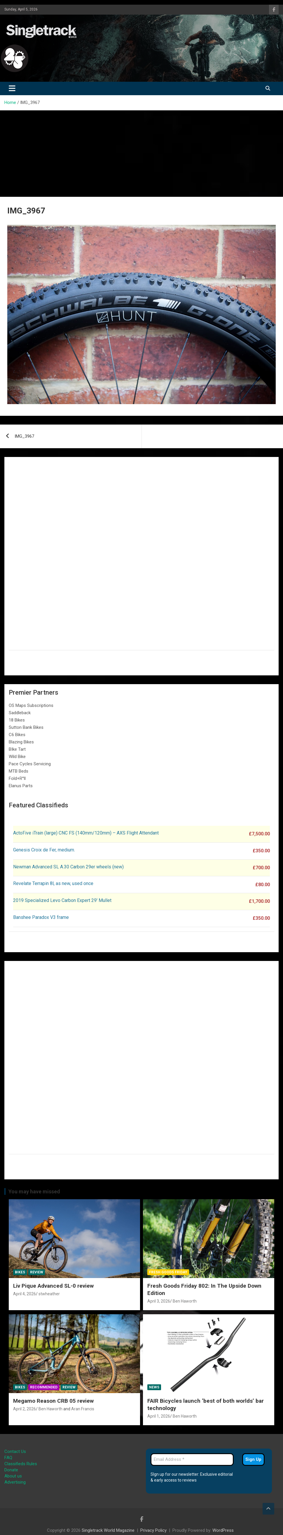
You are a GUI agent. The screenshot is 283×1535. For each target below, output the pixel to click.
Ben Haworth (185, 1301)
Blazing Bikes (21, 742)
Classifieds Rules (20, 1463)
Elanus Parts (21, 785)
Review (36, 1272)
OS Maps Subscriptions (31, 705)
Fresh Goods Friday (168, 1272)
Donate (11, 1470)
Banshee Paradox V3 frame (41, 917)
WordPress (223, 1530)
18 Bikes (17, 720)
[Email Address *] (192, 1459)
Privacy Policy (153, 1530)
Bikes (20, 1272)
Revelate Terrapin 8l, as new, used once (53, 883)
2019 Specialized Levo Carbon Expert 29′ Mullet (62, 900)
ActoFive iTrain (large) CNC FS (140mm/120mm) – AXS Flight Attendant (86, 833)
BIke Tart (17, 749)
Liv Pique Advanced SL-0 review (53, 1285)
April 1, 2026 (158, 1416)
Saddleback (20, 712)
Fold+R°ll (17, 778)
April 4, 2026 (24, 1293)
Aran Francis (82, 1409)
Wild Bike (17, 756)
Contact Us (15, 1451)
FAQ (8, 1457)
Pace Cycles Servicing (30, 763)
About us (13, 1476)
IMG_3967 (24, 436)
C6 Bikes (17, 734)
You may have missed (34, 1191)
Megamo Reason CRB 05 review (53, 1400)
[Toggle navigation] (12, 88)
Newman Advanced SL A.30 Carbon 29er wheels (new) (68, 867)
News (154, 1387)
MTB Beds (18, 771)
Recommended (43, 1387)
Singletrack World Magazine (108, 1530)
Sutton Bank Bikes (26, 727)
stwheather (49, 1293)
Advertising (15, 1482)
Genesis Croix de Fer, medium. (44, 850)
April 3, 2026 (158, 1301)
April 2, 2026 (24, 1409)
